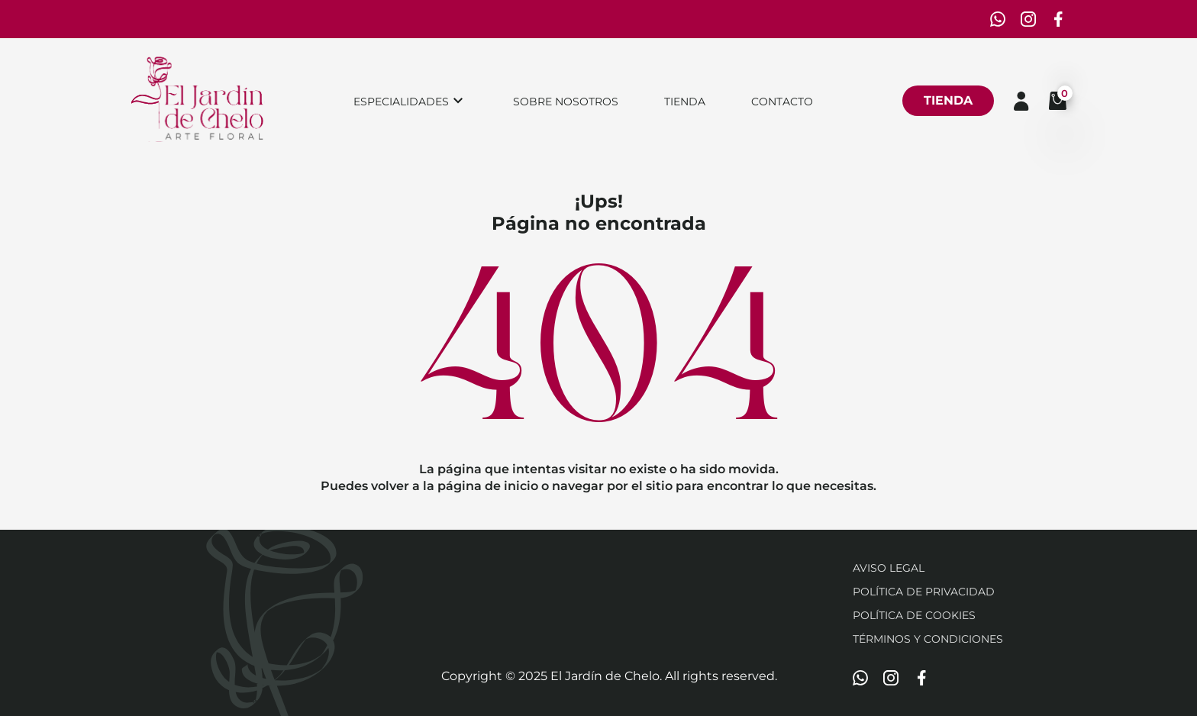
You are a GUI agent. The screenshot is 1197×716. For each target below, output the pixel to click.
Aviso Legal (888, 568)
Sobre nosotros (565, 101)
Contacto (782, 101)
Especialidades (401, 101)
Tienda (684, 101)
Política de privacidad (924, 591)
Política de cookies (914, 615)
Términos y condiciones (928, 639)
